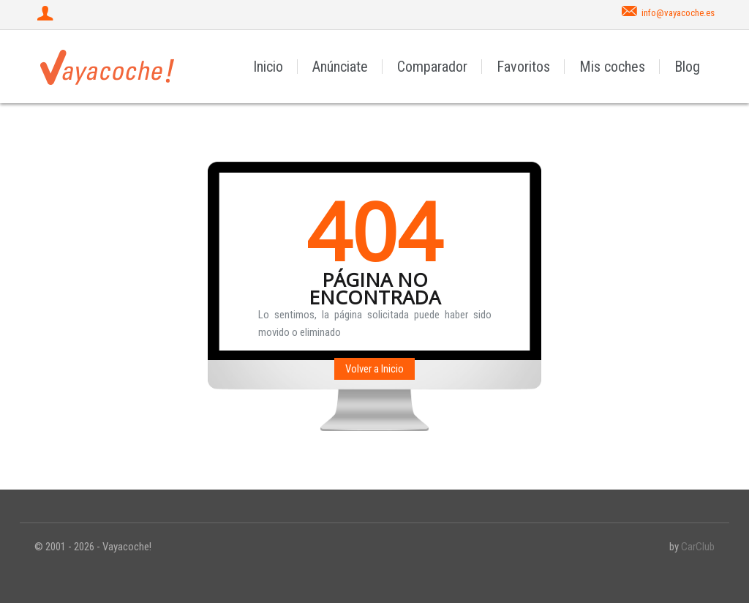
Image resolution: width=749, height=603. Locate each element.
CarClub (698, 546)
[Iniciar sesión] (46, 15)
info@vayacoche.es (678, 12)
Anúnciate (340, 66)
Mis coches (612, 66)
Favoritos (523, 66)
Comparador (432, 66)
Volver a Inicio (374, 368)
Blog (687, 66)
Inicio (268, 66)
